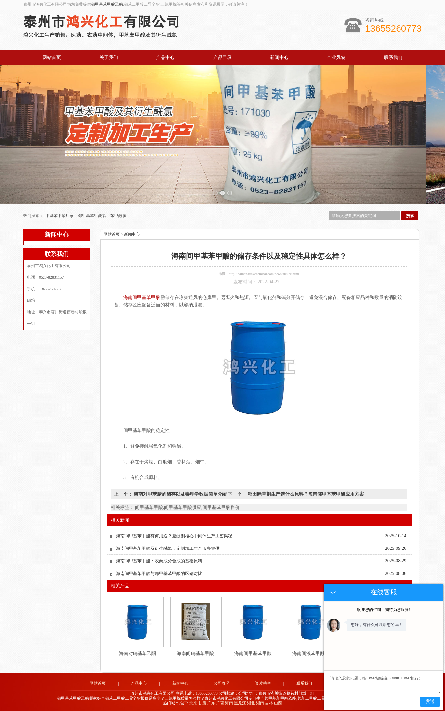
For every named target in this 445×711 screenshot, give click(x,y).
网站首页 (52, 57)
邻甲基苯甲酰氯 (92, 215)
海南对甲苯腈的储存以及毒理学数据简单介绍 (180, 494)
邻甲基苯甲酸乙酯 (107, 4)
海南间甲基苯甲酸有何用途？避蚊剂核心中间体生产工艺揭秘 (174, 535)
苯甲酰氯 (118, 215)
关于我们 (108, 57)
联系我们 (393, 57)
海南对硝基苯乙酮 (137, 653)
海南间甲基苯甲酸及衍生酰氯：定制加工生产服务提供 (168, 548)
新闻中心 (279, 57)
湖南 (260, 703)
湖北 (251, 703)
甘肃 (202, 703)
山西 (278, 703)
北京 (193, 703)
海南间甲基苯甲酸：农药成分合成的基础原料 (159, 560)
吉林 (269, 703)
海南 (229, 703)
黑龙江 (240, 703)
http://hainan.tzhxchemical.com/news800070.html (264, 274)
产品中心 (165, 57)
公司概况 (221, 683)
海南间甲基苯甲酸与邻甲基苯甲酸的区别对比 (159, 573)
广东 (211, 703)
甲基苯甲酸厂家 (60, 215)
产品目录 (222, 57)
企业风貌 (336, 57)
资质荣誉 (263, 683)
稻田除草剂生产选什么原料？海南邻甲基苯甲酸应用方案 (305, 494)
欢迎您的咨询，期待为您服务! (383, 609)
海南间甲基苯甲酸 (253, 653)
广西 (220, 703)
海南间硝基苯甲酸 (195, 653)
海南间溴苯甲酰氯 (310, 653)
